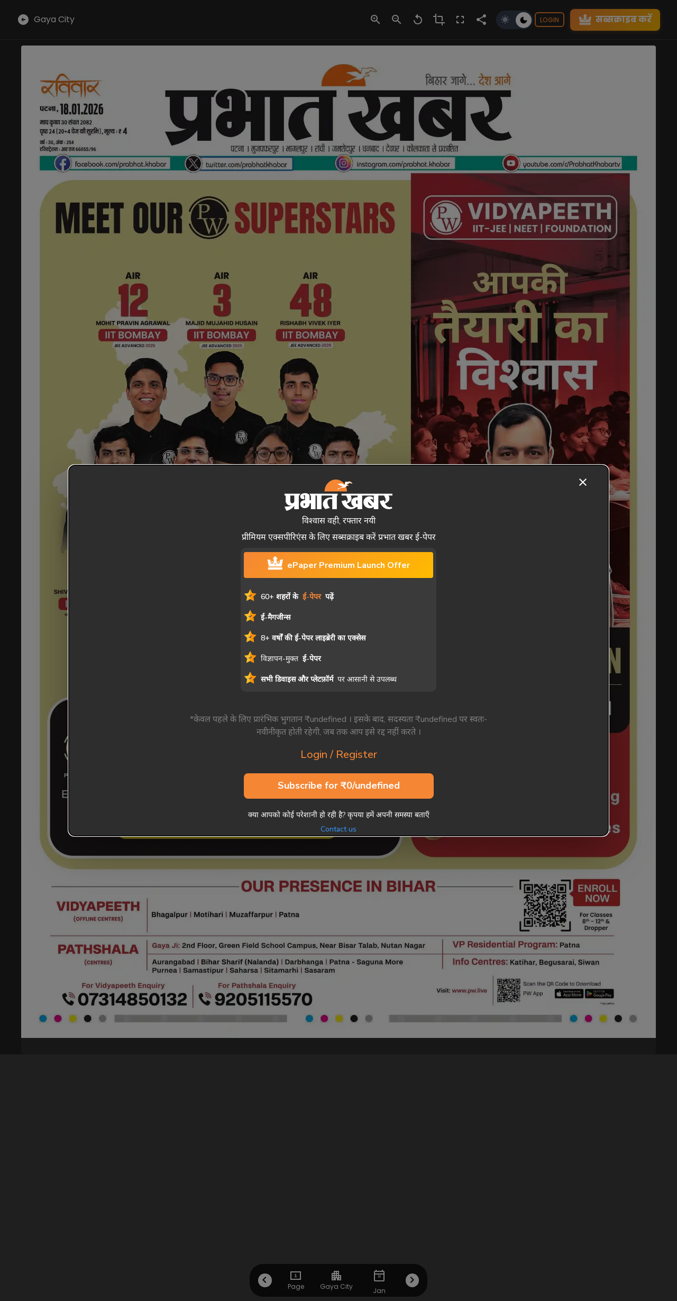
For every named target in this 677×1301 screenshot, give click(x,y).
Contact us (338, 829)
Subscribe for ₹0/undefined (339, 786)
